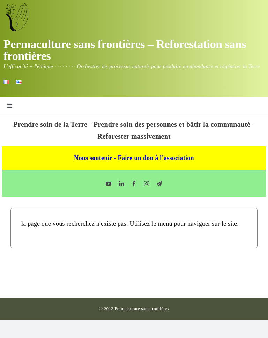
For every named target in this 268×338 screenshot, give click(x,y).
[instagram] (146, 183)
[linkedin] (121, 183)
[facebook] (134, 183)
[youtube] (108, 183)
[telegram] (159, 183)
